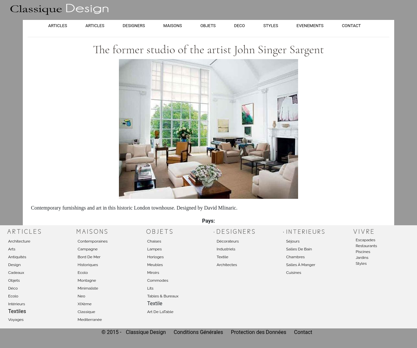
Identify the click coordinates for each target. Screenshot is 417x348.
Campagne (87, 249)
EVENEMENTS (310, 25)
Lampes (154, 249)
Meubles (155, 264)
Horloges (155, 257)
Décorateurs (228, 241)
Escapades (365, 240)
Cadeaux (16, 272)
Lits (150, 288)
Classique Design (146, 332)
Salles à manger (300, 264)
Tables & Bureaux (163, 296)
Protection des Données (259, 332)
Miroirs (153, 272)
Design (14, 264)
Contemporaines (93, 241)
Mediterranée (90, 319)
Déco (13, 288)
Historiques (88, 264)
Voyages (15, 319)
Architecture (19, 241)
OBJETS (208, 25)
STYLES (270, 25)
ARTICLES (57, 25)
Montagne (87, 280)
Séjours (292, 241)
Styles (361, 263)
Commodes (157, 280)
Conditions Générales (198, 332)
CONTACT (351, 25)
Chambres (295, 257)
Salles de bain (299, 249)
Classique (86, 311)
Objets (14, 280)
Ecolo (13, 296)
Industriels (226, 249)
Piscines (363, 251)
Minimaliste (88, 288)
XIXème (85, 304)
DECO (239, 25)
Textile (222, 257)
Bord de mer (89, 257)
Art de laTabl (159, 311)
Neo (81, 296)
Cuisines (293, 272)
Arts (11, 249)
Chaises (154, 241)
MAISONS (172, 25)
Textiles (17, 311)
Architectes (227, 264)
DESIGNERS (134, 25)
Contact (303, 332)
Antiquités (17, 257)
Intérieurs (16, 304)
